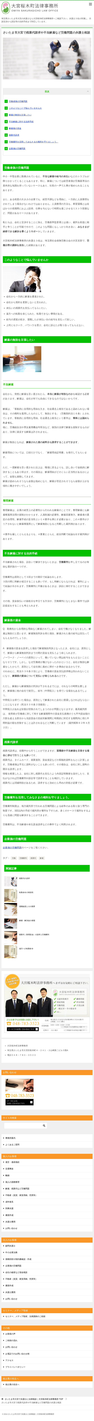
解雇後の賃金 (15, 128)
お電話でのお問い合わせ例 (17, 1354)
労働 (14, 858)
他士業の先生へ (12, 1384)
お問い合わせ (11, 1228)
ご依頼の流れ (11, 1340)
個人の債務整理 (12, 1182)
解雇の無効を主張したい (20, 115)
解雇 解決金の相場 (27, 921)
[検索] (25, 1126)
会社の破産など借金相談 (16, 1272)
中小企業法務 (11, 1252)
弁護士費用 (10, 1222)
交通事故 (9, 1169)
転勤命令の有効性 (26, 892)
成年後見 (9, 1202)
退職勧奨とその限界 (27, 906)
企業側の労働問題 (17, 148)
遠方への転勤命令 (26, 949)
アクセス (9, 1360)
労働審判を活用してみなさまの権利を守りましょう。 (33, 142)
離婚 (7, 1175)
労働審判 (23, 858)
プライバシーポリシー (15, 1367)
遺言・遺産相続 (12, 1162)
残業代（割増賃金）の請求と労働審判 (34, 935)
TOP (34, 1399)
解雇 (41, 858)
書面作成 (9, 1215)
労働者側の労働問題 (18, 101)
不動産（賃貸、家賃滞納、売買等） (21, 1195)
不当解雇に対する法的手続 (21, 121)
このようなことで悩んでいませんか (25, 108)
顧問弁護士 (10, 1246)
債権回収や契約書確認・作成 (18, 1259)
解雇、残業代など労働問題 (17, 1188)
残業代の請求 (24, 878)
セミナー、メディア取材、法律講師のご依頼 (25, 1316)
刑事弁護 (9, 1208)
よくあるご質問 (12, 1144)
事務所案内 (10, 1138)
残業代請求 (14, 135)
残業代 (33, 858)
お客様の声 (10, 1334)
